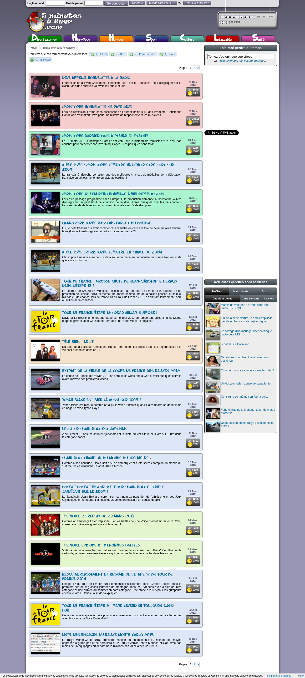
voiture (248, 60)
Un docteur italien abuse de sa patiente (238, 387)
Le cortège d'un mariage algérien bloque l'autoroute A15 (239, 334)
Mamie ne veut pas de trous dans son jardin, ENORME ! (237, 308)
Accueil (34, 47)
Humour (116, 39)
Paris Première (147, 54)
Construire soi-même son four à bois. (237, 400)
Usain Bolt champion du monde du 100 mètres (106, 458)
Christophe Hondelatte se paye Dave (97, 107)
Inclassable (223, 39)
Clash (103, 54)
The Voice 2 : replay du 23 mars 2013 (98, 516)
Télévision (45, 59)
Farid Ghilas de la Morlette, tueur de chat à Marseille (240, 413)
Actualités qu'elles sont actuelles (241, 282)
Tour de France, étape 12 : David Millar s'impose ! (109, 313)
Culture (187, 39)
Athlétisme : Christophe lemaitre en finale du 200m (112, 252)
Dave (123, 54)
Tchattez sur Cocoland (227, 348)
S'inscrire (137, 2)
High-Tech (81, 39)
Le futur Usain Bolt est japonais (94, 429)
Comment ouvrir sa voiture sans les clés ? (240, 374)
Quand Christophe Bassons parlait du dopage (106, 223)
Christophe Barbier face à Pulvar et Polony (105, 136)
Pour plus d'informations (278, 675)
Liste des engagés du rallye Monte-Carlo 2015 (108, 635)
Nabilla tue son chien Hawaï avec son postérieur (237, 361)
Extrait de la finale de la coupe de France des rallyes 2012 (121, 371)
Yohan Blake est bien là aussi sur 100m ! (101, 400)
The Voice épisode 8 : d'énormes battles (101, 545)
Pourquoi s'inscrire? (197, 2)
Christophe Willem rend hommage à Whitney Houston (113, 194)
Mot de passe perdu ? (161, 2)
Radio (172, 54)
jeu (241, 60)
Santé (258, 39)
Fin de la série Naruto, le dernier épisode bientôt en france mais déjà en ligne (239, 321)
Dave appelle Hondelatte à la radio (96, 78)
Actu (222, 60)
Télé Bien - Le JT (78, 342)
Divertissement (45, 39)
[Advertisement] (240, 98)
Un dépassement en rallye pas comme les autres (240, 426)
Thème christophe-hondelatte (59, 47)
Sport (152, 39)
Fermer (300, 675)
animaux (231, 60)
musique (259, 60)
